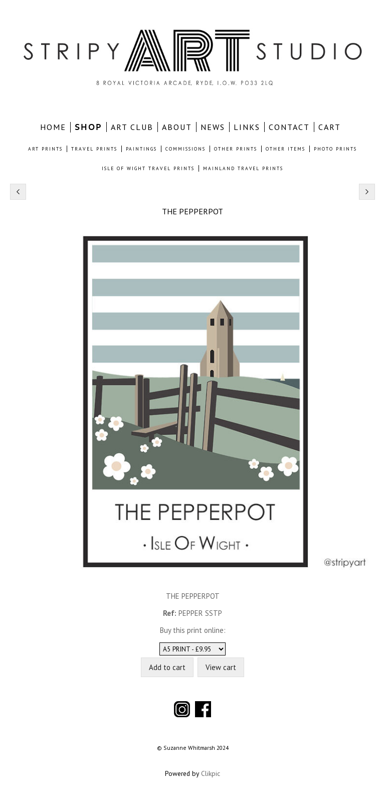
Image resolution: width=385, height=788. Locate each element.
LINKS (247, 127)
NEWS (213, 127)
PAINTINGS (141, 149)
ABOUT (177, 127)
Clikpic (210, 773)
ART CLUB (132, 127)
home (53, 127)
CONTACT (289, 127)
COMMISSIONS (185, 149)
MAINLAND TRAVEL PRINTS (243, 168)
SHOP (88, 127)
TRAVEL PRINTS (94, 149)
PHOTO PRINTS (335, 149)
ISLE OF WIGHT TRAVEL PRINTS (148, 168)
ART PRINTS (45, 149)
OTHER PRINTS (235, 149)
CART (329, 127)
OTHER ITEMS (285, 149)
